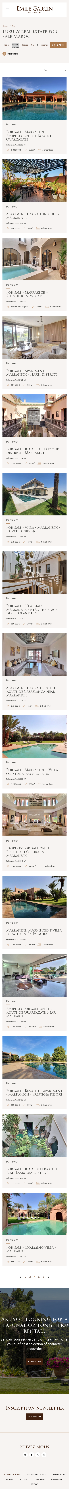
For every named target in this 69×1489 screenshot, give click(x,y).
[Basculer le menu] (7, 9)
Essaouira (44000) (15, 44)
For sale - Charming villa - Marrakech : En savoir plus (34, 1229)
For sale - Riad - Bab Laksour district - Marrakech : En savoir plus (34, 431)
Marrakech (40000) (15, 47)
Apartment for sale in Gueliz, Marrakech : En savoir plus (34, 196)
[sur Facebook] (31, 1454)
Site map (9, 1479)
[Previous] (20, 1277)
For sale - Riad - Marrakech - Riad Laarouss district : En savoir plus (34, 1151)
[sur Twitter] (37, 1454)
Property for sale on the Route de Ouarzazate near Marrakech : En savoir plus (34, 992)
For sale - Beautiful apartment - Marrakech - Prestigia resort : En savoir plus (34, 1072)
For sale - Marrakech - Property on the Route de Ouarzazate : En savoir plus (34, 115)
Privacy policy (59, 1475)
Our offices (24, 1479)
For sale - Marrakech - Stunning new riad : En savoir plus (34, 274)
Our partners (57, 1479)
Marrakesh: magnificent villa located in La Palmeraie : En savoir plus (34, 912)
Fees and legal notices (36, 1475)
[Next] (48, 1277)
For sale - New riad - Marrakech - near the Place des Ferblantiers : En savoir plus (34, 589)
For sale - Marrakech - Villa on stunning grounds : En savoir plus (34, 752)
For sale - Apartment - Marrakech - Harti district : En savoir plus (34, 352)
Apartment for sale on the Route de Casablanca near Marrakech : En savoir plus (34, 671)
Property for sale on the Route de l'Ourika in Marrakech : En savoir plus (34, 832)
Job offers (40, 1479)
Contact (34, 1484)
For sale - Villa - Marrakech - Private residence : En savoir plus (34, 509)
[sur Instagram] (25, 1454)
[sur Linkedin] (43, 1454)
